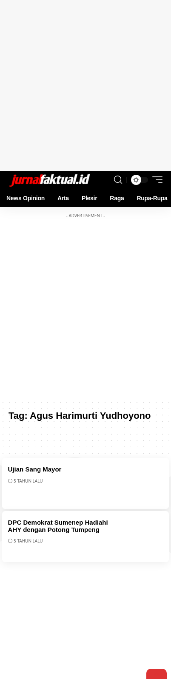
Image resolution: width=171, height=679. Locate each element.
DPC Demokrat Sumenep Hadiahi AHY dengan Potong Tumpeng (58, 526)
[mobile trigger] (155, 179)
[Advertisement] (85, 85)
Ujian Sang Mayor (35, 469)
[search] (118, 180)
